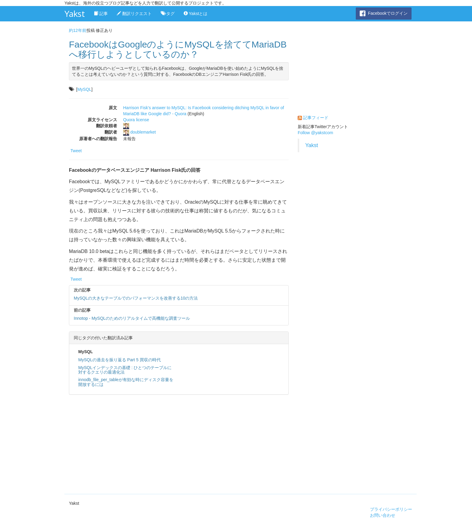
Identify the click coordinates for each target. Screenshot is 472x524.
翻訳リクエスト (134, 13)
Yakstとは (196, 13)
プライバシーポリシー (391, 509)
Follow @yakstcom (315, 132)
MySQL (84, 89)
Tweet (76, 150)
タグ (168, 13)
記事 (101, 13)
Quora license (136, 119)
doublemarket (143, 132)
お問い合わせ (382, 515)
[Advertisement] (179, 443)
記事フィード (315, 117)
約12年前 (77, 30)
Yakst (74, 13)
